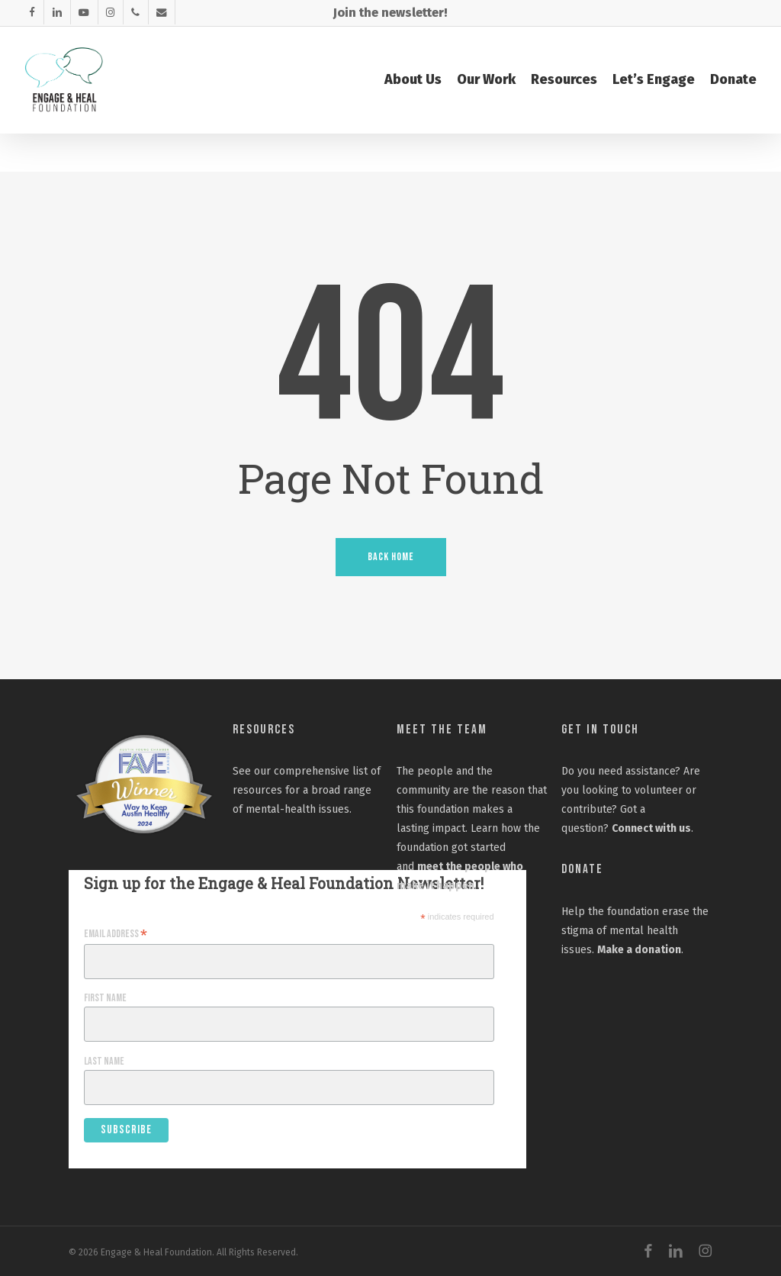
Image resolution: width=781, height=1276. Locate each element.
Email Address (115, 934)
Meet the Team (442, 729)
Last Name (104, 1061)
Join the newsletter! (390, 12)
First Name (105, 997)
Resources (264, 729)
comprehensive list (321, 771)
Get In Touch (600, 729)
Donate (582, 869)
